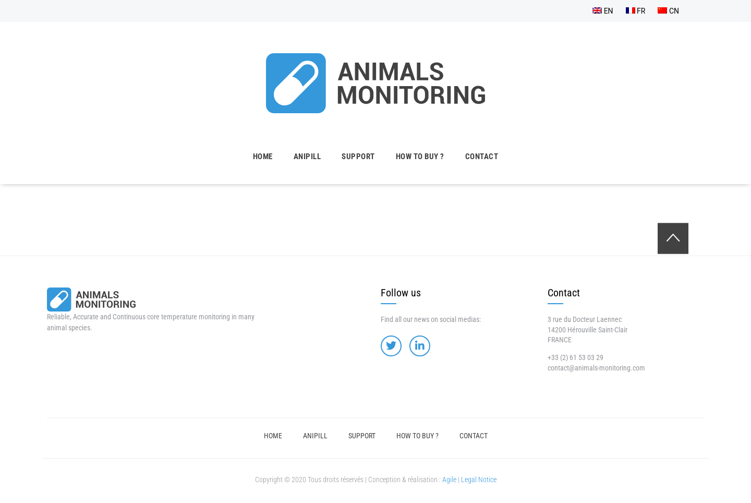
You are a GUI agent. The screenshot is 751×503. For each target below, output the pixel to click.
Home (263, 156)
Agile (449, 479)
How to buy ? (420, 156)
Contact (482, 156)
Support (358, 156)
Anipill (307, 156)
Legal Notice (478, 479)
